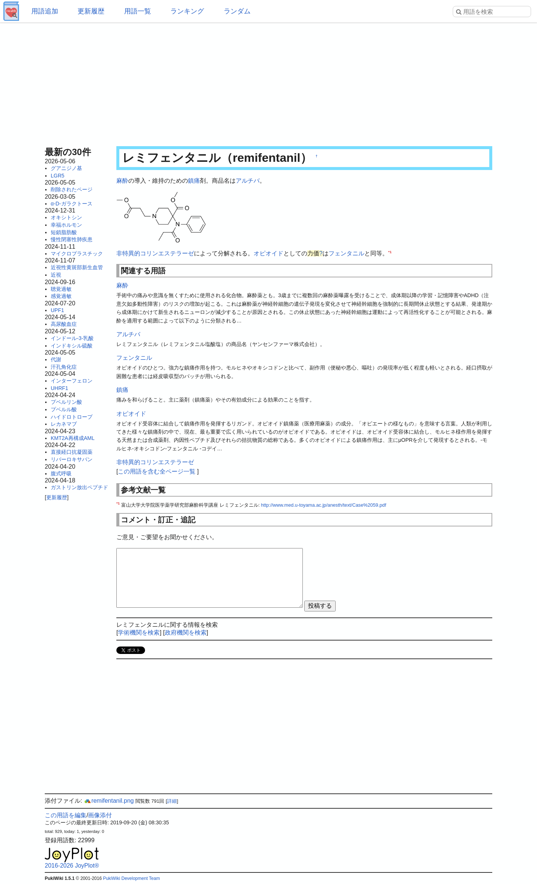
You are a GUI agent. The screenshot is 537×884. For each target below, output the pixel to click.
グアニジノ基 (66, 168)
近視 (56, 275)
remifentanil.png (109, 801)
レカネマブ (64, 424)
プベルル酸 (64, 409)
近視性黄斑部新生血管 (77, 267)
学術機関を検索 (139, 632)
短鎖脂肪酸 (64, 232)
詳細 (172, 801)
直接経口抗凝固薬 (71, 452)
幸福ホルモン (66, 225)
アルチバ (248, 180)
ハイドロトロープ (71, 417)
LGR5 (58, 176)
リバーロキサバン (71, 459)
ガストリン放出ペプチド (79, 487)
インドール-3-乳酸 (72, 338)
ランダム (237, 11)
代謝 (56, 359)
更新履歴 (91, 11)
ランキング (187, 11)
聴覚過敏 (61, 289)
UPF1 (57, 310)
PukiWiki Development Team (131, 878)
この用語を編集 (66, 815)
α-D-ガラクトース (71, 204)
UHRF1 (59, 388)
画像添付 (100, 815)
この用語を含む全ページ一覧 (156, 471)
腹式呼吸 (61, 473)
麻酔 (122, 180)
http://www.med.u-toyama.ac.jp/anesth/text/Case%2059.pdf (323, 505)
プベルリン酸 (66, 402)
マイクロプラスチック (77, 254)
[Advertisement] (268, 82)
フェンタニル (346, 253)
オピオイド (268, 253)
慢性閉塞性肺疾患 (71, 239)
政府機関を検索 (186, 632)
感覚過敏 (61, 296)
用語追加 (44, 11)
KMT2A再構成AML (72, 438)
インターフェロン (71, 381)
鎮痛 (194, 180)
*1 (390, 252)
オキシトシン (66, 217)
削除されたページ (71, 189)
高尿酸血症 (64, 324)
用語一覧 (137, 11)
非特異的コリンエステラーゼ (155, 253)
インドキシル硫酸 (71, 346)
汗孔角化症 (64, 367)
